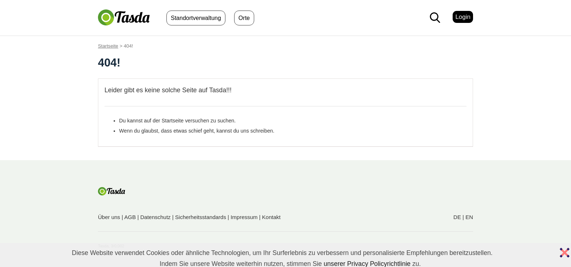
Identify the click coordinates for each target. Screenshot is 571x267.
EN (469, 217)
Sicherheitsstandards (200, 217)
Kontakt (271, 217)
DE (457, 217)
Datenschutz (155, 217)
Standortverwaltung (196, 18)
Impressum (244, 217)
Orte (244, 18)
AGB (130, 217)
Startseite (108, 46)
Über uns (109, 217)
